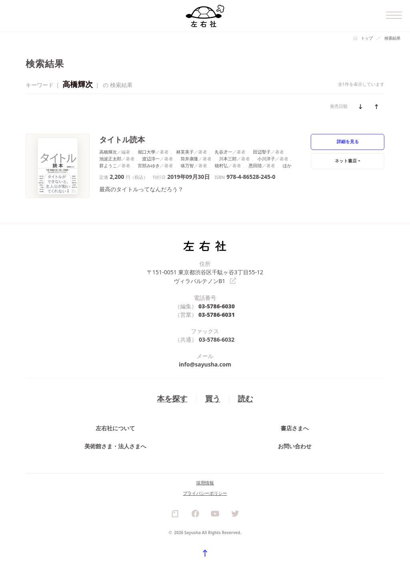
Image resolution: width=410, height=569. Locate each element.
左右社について (115, 427)
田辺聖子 (262, 152)
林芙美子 (185, 152)
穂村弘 (221, 165)
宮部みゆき (149, 165)
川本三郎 (228, 159)
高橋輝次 (108, 152)
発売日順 (339, 106)
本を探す (172, 398)
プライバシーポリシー (205, 493)
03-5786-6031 (217, 314)
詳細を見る (348, 141)
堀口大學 (146, 152)
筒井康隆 (189, 159)
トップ (367, 38)
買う (212, 398)
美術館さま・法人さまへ (115, 446)
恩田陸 (255, 165)
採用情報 (205, 482)
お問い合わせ (295, 446)
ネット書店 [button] (346, 161)
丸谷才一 (223, 152)
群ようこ (108, 165)
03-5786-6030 (217, 306)
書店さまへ (295, 427)
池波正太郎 (110, 159)
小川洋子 (266, 159)
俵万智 (187, 165)
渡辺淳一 (151, 159)
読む (245, 398)
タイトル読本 (122, 139)
